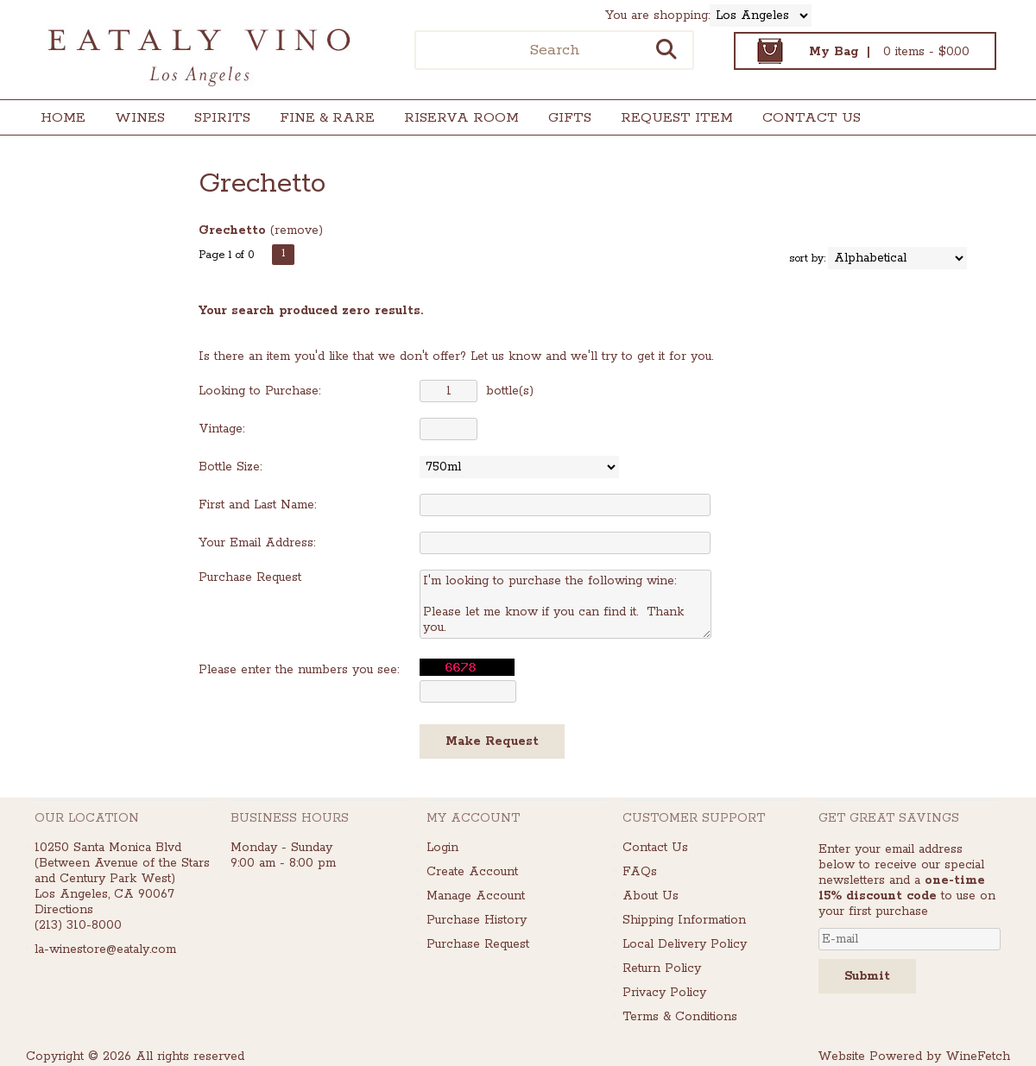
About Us (650, 896)
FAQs (639, 872)
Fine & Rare (327, 118)
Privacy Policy (664, 992)
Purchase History (476, 920)
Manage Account (475, 896)
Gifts (564, 119)
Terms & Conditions (679, 1017)
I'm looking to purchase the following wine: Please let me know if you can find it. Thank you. (565, 604)
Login (442, 847)
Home (63, 118)
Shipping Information (684, 920)
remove (297, 230)
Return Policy (661, 968)
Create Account (472, 872)
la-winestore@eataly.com (105, 949)
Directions (64, 910)
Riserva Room (461, 118)
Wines (134, 119)
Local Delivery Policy (684, 944)
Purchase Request (477, 944)
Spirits (217, 119)
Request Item (677, 118)
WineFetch (977, 1056)
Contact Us (811, 118)
